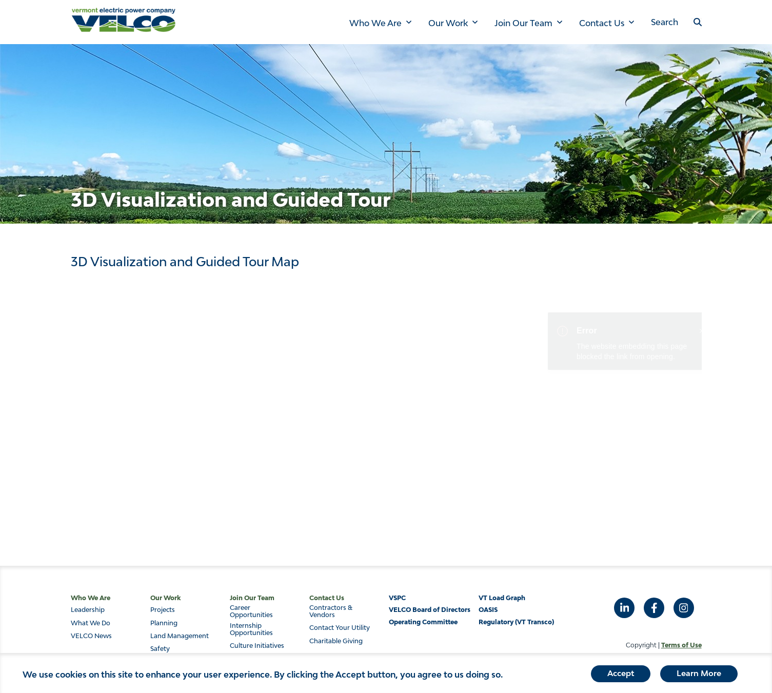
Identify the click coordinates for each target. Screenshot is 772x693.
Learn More (699, 675)
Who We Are (375, 23)
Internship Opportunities (251, 629)
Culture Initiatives (257, 645)
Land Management (179, 636)
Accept (620, 675)
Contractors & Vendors (330, 611)
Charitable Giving (336, 641)
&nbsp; (386, 397)
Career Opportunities (251, 611)
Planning (163, 623)
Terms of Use (681, 645)
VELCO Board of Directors (429, 609)
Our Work (448, 23)
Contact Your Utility (339, 627)
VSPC (397, 598)
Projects (162, 609)
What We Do (90, 623)
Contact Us (601, 23)
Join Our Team (523, 23)
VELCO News (91, 636)
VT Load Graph (502, 598)
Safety (160, 648)
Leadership (88, 609)
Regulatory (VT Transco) (516, 622)
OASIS (488, 609)
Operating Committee (423, 622)
